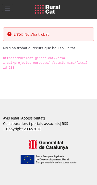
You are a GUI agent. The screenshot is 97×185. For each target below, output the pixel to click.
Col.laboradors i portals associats (31, 123)
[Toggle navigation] (7, 8)
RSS (65, 123)
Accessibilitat (32, 118)
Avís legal (11, 118)
